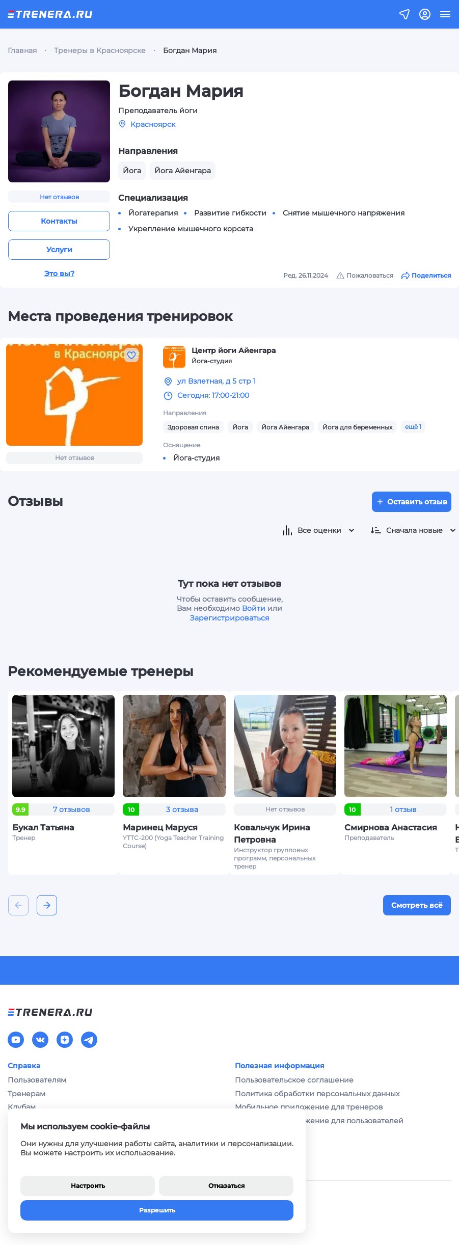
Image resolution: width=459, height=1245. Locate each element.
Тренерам (26, 1093)
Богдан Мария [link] (190, 50)
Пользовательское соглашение (294, 1080)
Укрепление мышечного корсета (190, 228)
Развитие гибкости (230, 213)
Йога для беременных (357, 427)
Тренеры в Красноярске (100, 50)
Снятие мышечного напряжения (343, 213)
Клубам (22, 1107)
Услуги (59, 249)
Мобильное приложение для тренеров (309, 1107)
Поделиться (426, 276)
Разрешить (157, 1210)
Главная (22, 50)
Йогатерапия (153, 213)
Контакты (59, 221)
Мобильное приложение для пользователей (319, 1120)
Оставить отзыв (411, 501)
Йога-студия (196, 458)
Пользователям (37, 1080)
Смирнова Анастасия (390, 827)
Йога (240, 427)
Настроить (88, 1185)
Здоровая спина (193, 427)
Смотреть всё (417, 905)
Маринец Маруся (160, 827)
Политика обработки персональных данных (317, 1093)
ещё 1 (413, 426)
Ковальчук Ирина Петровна (272, 834)
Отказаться (226, 1185)
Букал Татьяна (43, 827)
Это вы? (59, 273)
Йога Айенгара (285, 427)
